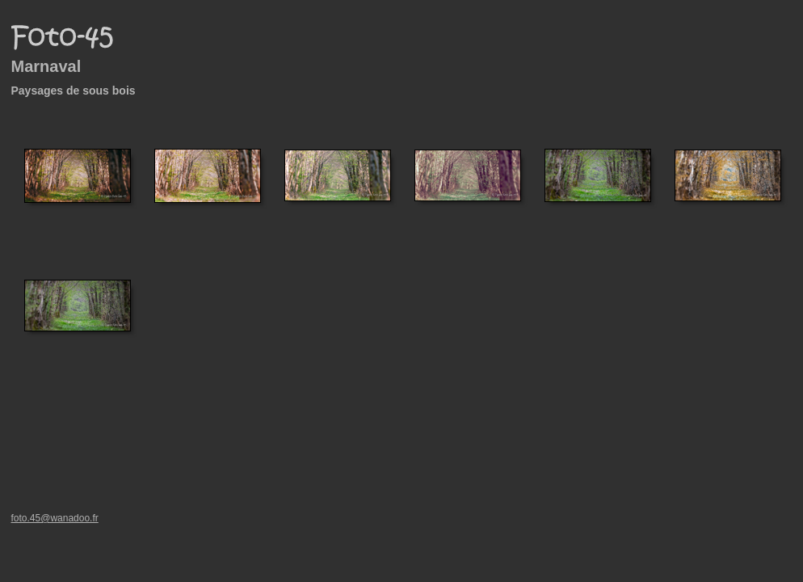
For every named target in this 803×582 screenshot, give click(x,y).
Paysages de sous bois (73, 90)
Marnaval (46, 66)
